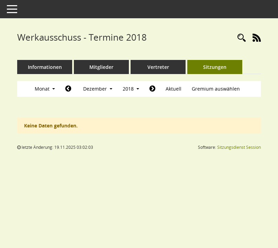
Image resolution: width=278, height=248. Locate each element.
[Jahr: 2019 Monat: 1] (152, 89)
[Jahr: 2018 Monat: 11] (68, 89)
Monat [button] (45, 88)
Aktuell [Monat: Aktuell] (173, 88)
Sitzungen (214, 67)
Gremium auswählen (216, 88)
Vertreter (158, 67)
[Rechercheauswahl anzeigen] (241, 38)
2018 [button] (131, 88)
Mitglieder (101, 67)
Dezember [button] (97, 88)
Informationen (45, 67)
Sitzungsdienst (239, 147)
